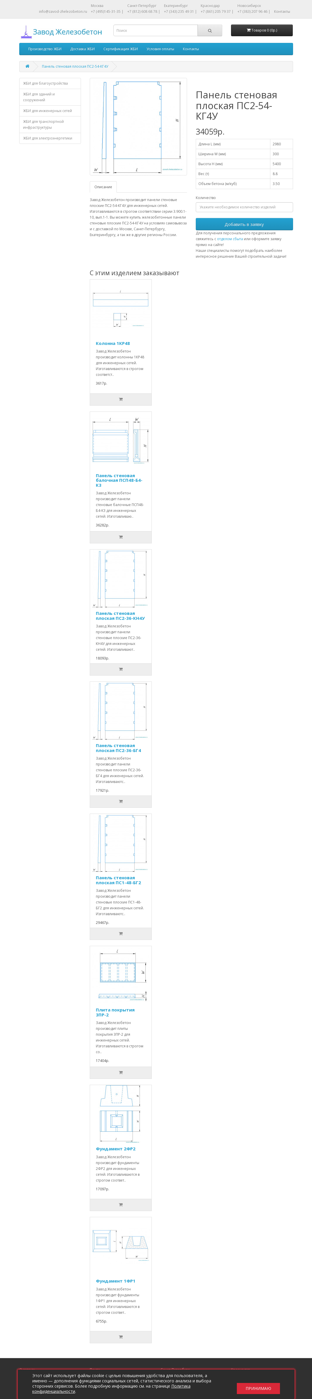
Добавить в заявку (244, 224)
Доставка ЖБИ (82, 48)
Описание (103, 186)
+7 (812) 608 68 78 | (143, 11)
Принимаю (258, 1384)
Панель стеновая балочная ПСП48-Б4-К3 (119, 480)
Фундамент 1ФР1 (115, 1281)
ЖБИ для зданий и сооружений (39, 97)
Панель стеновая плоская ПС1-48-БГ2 (118, 880)
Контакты (282, 11)
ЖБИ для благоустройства (45, 83)
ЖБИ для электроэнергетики (47, 138)
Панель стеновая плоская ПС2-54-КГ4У (75, 66)
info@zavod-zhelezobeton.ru (63, 11)
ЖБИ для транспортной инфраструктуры (43, 124)
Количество (206, 197)
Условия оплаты (160, 48)
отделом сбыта (230, 238)
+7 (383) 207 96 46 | (253, 11)
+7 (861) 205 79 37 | (217, 11)
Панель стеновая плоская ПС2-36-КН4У (120, 615)
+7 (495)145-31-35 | (107, 11)
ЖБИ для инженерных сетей (47, 110)
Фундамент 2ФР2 (115, 1149)
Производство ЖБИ (44, 48)
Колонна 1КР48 (113, 343)
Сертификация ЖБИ (120, 48)
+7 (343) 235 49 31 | (180, 11)
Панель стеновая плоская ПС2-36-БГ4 (118, 747)
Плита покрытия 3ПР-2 (115, 1012)
